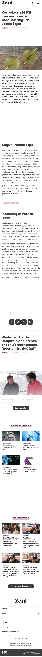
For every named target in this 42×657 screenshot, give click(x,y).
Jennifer (27, 352)
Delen (11, 322)
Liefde (4, 622)
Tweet (18, 322)
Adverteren (27, 644)
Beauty (5, 613)
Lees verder (21, 408)
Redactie (13, 644)
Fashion (5, 618)
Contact (28, 646)
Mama (4, 609)
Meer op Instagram (11, 202)
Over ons (20, 644)
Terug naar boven (19, 586)
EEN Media (36, 653)
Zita (26, 27)
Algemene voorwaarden (17, 646)
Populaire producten (10, 632)
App (30, 322)
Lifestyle (5, 627)
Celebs (4, 28)
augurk (24, 225)
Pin (24, 322)
